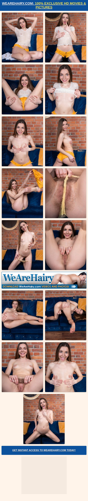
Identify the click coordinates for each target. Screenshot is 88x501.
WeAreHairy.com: (44, 5)
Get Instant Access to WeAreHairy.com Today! (44, 450)
